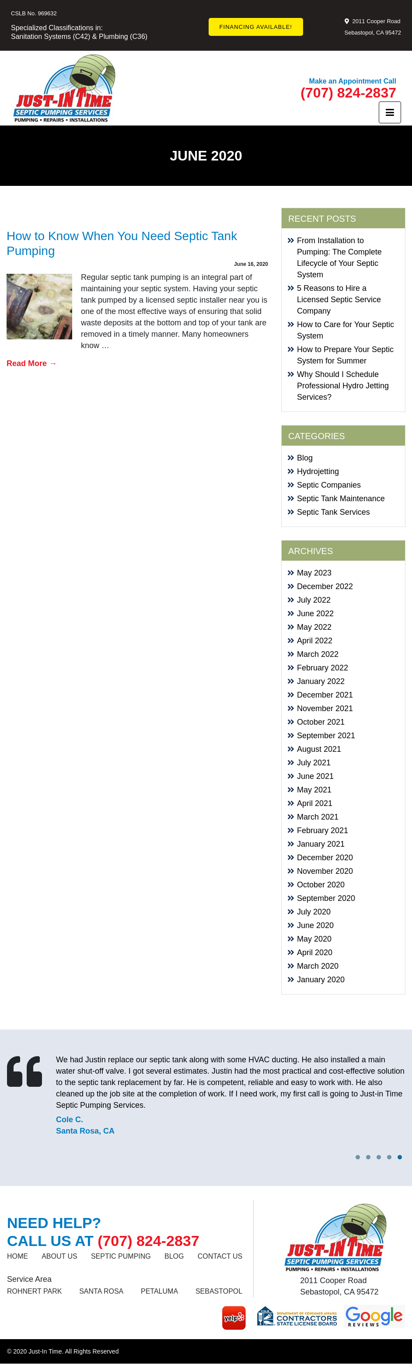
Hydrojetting (318, 471)
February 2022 (322, 667)
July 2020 (314, 911)
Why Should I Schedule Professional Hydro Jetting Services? (343, 385)
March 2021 (318, 817)
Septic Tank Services (333, 512)
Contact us (220, 1256)
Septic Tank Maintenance (341, 498)
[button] (400, 1157)
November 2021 (325, 708)
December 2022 (325, 586)
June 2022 (315, 613)
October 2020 (321, 884)
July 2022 (314, 600)
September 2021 (326, 735)
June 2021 (315, 776)
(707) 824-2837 (348, 92)
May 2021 (314, 789)
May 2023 (314, 573)
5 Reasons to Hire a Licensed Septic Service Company (339, 299)
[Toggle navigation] (390, 112)
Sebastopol (219, 1291)
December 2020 (325, 857)
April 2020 (314, 952)
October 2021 (321, 722)
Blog (305, 458)
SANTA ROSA (101, 1291)
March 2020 (318, 966)
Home (17, 1256)
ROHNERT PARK (34, 1291)
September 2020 (326, 898)
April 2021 (314, 803)
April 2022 (314, 640)
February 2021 (322, 830)
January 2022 (321, 681)
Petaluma (159, 1291)
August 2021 (319, 749)
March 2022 (318, 654)
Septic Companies (329, 485)
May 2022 (314, 627)
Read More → (32, 363)
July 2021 (314, 762)
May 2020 (314, 939)
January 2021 (321, 844)
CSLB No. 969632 (34, 13)
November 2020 (325, 871)
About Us (59, 1256)
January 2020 (321, 979)
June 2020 (315, 925)
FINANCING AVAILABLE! (256, 27)
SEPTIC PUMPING (121, 1256)
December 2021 (325, 695)
